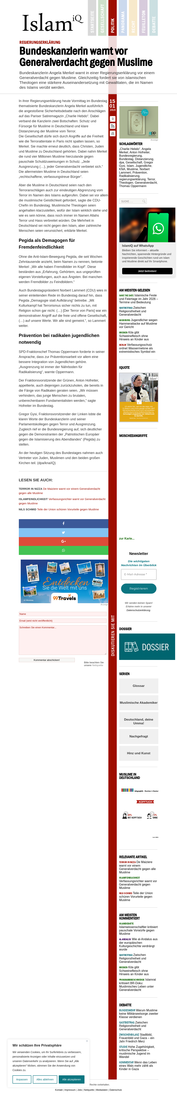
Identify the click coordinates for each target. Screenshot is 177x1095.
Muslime (132, 169)
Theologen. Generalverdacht (138, 182)
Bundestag (126, 159)
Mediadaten (102, 1090)
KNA (122, 169)
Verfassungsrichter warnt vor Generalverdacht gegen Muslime (62, 501)
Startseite (92, 18)
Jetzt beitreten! (147, 271)
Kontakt (59, 1090)
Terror (151, 179)
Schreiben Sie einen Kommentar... (62, 640)
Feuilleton (143, 18)
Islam (130, 165)
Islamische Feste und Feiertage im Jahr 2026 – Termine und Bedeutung (138, 299)
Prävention (140, 172)
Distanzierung (144, 159)
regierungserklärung (132, 179)
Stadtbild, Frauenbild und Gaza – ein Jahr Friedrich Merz (136, 1038)
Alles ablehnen (45, 1079)
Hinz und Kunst (138, 753)
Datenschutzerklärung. (138, 610)
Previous (125, 813)
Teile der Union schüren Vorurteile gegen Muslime (59, 509)
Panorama (123, 18)
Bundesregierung (130, 155)
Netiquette (97, 665)
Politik (112, 18)
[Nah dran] (87, 1041)
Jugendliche (143, 165)
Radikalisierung (129, 175)
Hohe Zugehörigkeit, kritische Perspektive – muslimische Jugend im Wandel (137, 1051)
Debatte (153, 18)
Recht (133, 18)
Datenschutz (115, 1090)
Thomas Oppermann (133, 186)
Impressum (70, 1090)
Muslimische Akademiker (139, 702)
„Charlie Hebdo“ (129, 149)
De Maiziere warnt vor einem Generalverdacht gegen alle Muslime (59, 491)
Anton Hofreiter (140, 152)
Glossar (139, 686)
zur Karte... (127, 538)
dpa (121, 162)
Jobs (79, 1090)
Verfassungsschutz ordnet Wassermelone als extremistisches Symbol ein (137, 348)
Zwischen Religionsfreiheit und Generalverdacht (132, 311)
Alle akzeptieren (71, 1079)
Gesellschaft (102, 18)
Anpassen (22, 1079)
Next (151, 813)
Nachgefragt (138, 736)
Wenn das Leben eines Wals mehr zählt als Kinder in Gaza (138, 1066)
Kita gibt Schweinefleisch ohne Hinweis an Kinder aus (134, 336)
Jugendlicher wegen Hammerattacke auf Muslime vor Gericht (138, 323)
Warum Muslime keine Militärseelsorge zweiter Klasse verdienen (138, 1014)
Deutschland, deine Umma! (138, 721)
